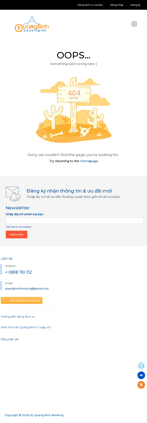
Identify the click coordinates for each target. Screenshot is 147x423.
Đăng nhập (116, 4)
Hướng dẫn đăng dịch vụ (18, 316)
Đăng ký (135, 4)
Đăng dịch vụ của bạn (90, 4)
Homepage (89, 161)
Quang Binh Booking (48, 415)
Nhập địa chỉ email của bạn (24, 214)
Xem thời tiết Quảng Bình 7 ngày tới (26, 327)
